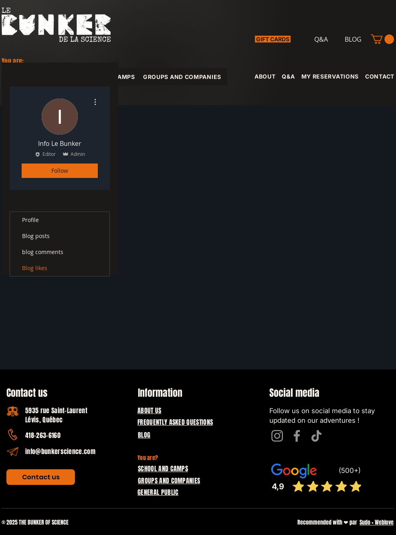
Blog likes (34, 268)
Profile (30, 220)
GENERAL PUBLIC (157, 492)
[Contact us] (40, 477)
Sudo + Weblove (377, 522)
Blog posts (36, 236)
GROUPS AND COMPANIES (169, 480)
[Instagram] (277, 436)
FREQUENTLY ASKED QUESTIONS (175, 422)
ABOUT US (149, 410)
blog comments (42, 252)
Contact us (26, 393)
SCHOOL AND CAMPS (163, 468)
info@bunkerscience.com (60, 451)
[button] (382, 39)
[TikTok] (316, 436)
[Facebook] (297, 436)
